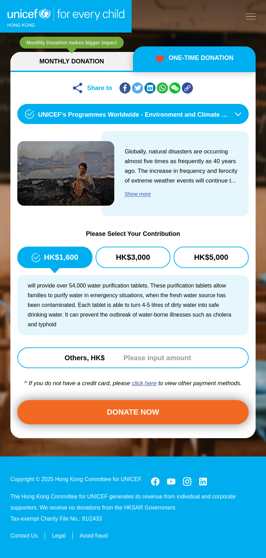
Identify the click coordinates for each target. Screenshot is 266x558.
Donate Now (133, 412)
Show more (138, 194)
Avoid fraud (94, 535)
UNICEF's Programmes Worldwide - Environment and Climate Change (141, 114)
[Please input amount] (161, 358)
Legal (58, 535)
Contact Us (24, 535)
